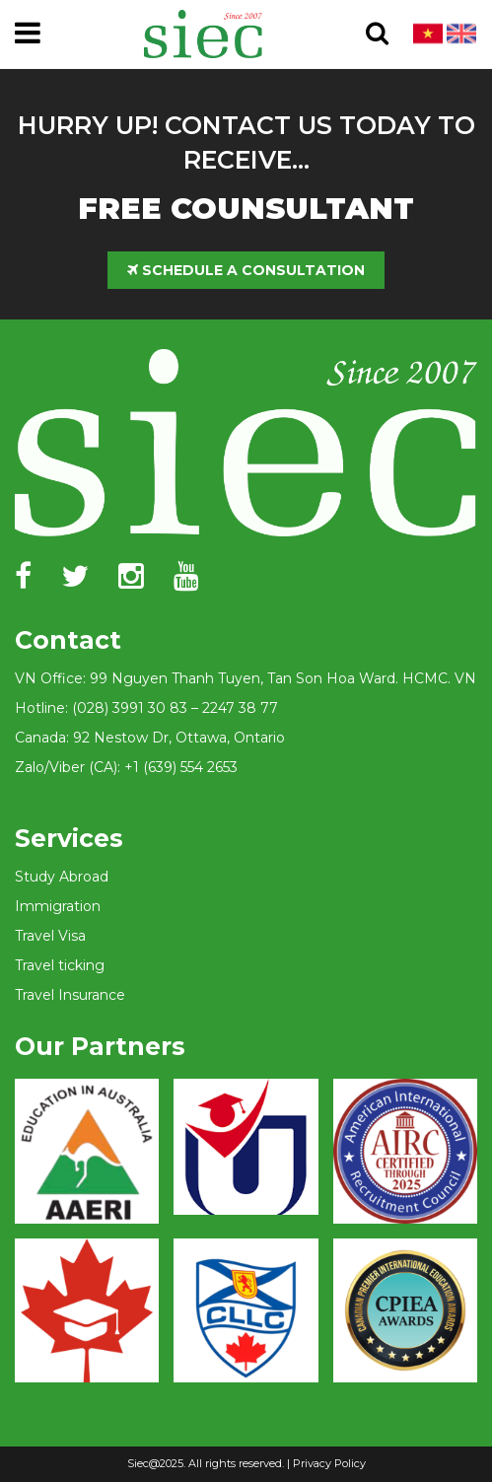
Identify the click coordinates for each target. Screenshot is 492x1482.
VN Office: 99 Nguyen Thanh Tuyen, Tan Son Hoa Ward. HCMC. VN (245, 678)
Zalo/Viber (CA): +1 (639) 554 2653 (126, 767)
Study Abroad (61, 876)
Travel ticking (60, 965)
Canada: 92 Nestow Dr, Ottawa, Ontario (150, 737)
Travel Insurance (70, 995)
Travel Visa (50, 936)
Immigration (58, 906)
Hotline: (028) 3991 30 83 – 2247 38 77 (146, 708)
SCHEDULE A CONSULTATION (246, 270)
